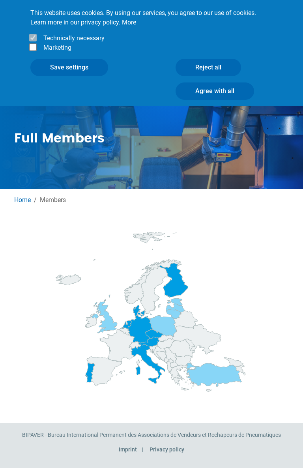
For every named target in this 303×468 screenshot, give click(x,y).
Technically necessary (74, 27)
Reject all (208, 56)
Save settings (69, 56)
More (129, 11)
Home (22, 200)
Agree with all (214, 80)
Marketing (57, 37)
